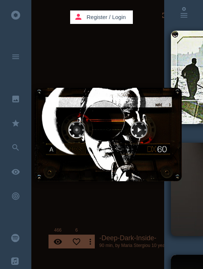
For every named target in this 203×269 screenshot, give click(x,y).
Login (119, 17)
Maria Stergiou (135, 245)
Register (97, 17)
